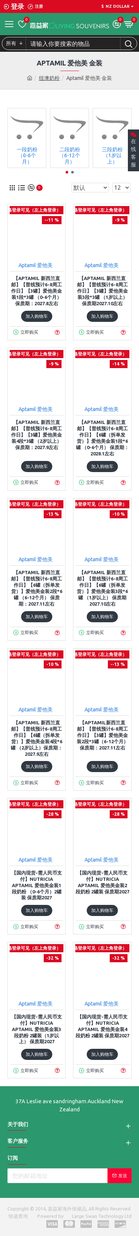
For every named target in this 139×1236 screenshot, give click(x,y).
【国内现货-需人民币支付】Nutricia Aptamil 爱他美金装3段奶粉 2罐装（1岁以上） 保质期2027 (36, 1029)
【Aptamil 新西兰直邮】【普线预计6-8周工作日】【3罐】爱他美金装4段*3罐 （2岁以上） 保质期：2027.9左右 (36, 435)
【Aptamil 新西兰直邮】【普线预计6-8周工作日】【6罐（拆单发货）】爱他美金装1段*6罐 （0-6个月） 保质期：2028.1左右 (102, 438)
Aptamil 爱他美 (36, 265)
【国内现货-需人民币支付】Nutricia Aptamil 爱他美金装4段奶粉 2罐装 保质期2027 (102, 1026)
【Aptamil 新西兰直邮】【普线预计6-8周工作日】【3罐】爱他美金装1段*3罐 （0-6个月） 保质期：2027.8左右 (36, 291)
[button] (67, 172)
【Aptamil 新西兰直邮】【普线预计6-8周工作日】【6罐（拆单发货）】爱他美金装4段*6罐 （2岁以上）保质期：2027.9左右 (37, 738)
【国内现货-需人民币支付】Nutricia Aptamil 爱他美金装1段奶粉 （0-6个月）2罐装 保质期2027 (36, 885)
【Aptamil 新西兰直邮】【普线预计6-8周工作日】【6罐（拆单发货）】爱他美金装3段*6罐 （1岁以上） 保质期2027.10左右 (102, 588)
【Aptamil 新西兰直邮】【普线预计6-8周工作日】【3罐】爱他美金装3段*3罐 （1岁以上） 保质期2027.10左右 (102, 291)
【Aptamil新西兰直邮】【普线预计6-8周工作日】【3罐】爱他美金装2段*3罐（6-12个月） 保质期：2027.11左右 (102, 735)
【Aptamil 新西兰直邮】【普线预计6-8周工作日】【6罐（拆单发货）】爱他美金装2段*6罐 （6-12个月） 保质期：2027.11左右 (36, 588)
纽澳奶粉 (49, 78)
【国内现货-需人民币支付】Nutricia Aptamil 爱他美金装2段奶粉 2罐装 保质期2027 (102, 882)
